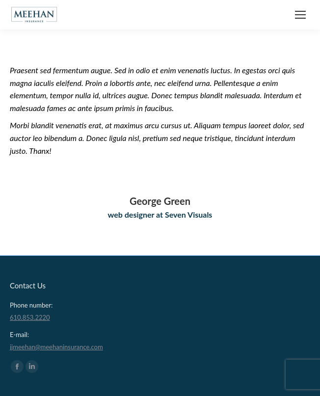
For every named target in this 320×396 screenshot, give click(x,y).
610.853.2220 (30, 317)
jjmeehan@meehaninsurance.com (56, 347)
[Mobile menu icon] (300, 15)
